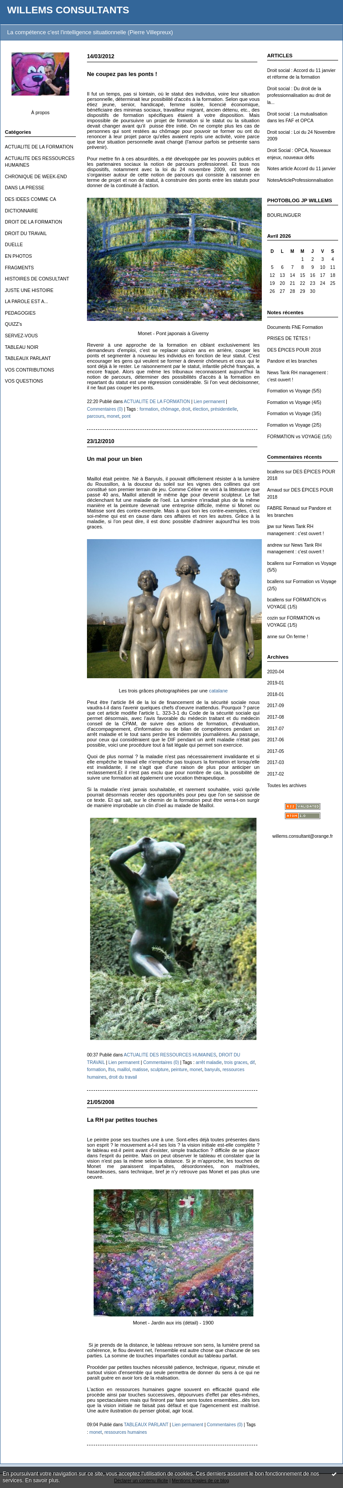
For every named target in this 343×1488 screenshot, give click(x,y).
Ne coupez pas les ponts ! (122, 74)
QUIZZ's (13, 324)
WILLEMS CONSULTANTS (68, 10)
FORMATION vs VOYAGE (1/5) (299, 436)
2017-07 (275, 728)
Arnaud (274, 490)
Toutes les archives (286, 785)
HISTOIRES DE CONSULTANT (37, 278)
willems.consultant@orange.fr (302, 836)
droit (185, 409)
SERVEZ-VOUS (21, 335)
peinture (179, 1069)
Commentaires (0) (105, 409)
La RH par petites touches (122, 1119)
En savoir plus (42, 1480)
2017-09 (275, 705)
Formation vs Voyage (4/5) (294, 402)
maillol (123, 1069)
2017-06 (275, 739)
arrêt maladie (209, 1062)
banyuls (212, 1069)
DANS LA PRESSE (24, 187)
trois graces (235, 1062)
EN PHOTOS (18, 256)
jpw (270, 526)
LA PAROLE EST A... (26, 301)
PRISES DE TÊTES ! (288, 338)
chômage (170, 409)
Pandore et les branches (292, 361)
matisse (140, 1069)
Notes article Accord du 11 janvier (301, 168)
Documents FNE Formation (295, 327)
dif (252, 1062)
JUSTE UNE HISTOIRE (29, 290)
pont (126, 416)
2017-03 (275, 762)
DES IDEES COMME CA (30, 199)
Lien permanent (209, 401)
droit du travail (123, 1077)
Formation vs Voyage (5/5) (294, 390)
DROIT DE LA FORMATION (33, 222)
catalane (218, 690)
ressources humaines (125, 1432)
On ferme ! (297, 636)
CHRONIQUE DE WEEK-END (36, 176)
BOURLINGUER (284, 215)
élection (200, 409)
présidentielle (224, 409)
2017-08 (275, 717)
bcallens (275, 471)
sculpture (159, 1069)
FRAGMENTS (19, 267)
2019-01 (275, 682)
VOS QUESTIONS (24, 381)
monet (113, 416)
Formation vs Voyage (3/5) (294, 413)
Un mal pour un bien (114, 459)
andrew (274, 545)
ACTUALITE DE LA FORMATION (39, 146)
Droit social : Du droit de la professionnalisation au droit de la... (299, 95)
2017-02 (275, 774)
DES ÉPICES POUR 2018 (294, 350)
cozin (272, 618)
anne (272, 636)
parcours (95, 416)
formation (148, 409)
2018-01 (275, 694)
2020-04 (275, 671)
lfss (111, 1069)
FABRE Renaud (283, 508)
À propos (40, 112)
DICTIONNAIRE (21, 210)
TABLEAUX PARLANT (28, 358)
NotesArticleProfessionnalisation (300, 180)
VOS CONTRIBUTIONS (29, 370)
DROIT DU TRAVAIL (26, 233)
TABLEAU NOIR (21, 347)
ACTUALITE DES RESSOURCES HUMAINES (170, 1054)
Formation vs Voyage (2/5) (294, 425)
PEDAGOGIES (20, 313)
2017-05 (275, 751)
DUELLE (14, 244)
